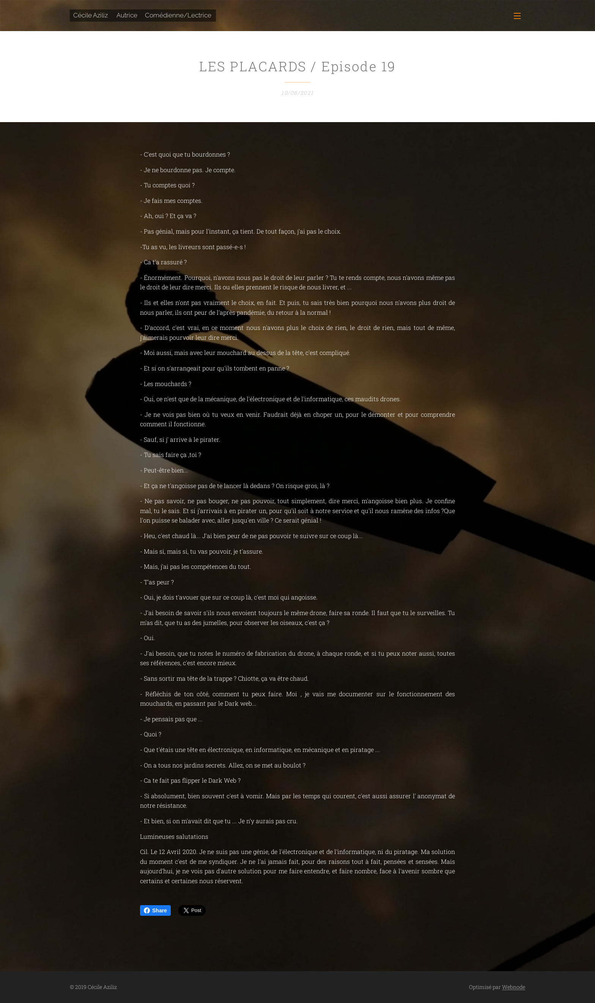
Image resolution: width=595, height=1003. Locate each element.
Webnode (513, 986)
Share (155, 910)
